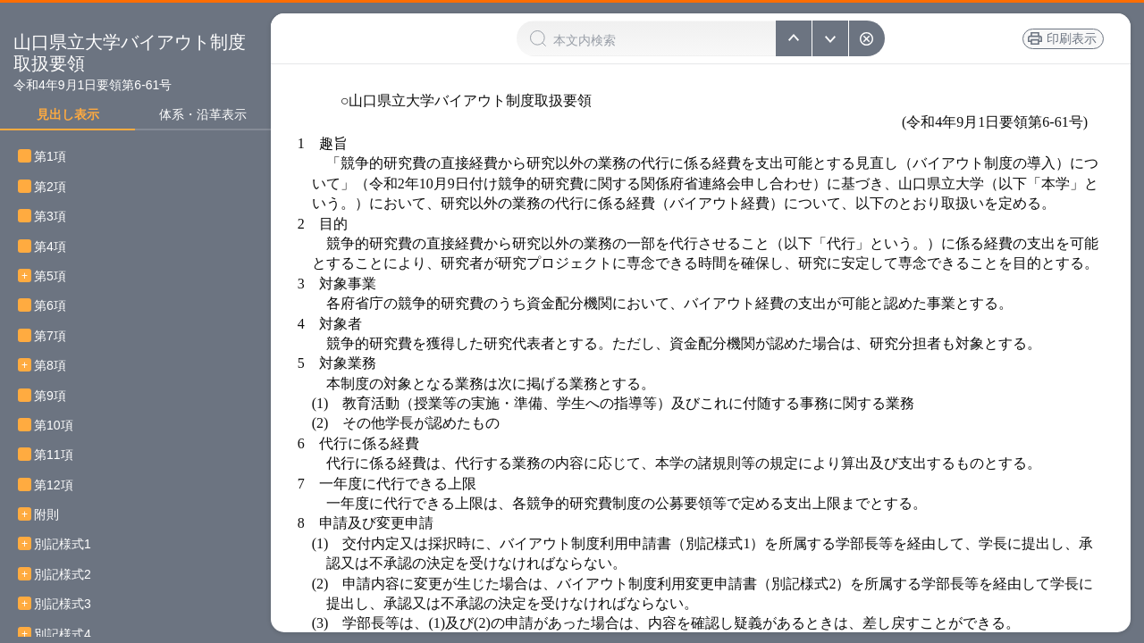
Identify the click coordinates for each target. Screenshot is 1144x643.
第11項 (60, 455)
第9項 (56, 396)
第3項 (56, 216)
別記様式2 (62, 574)
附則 (46, 515)
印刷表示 (1072, 38)
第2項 (56, 187)
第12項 (60, 485)
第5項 (56, 276)
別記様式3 (62, 604)
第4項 (56, 247)
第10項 (60, 425)
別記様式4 (62, 634)
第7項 (56, 336)
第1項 (56, 156)
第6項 (56, 306)
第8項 (56, 365)
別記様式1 (62, 544)
